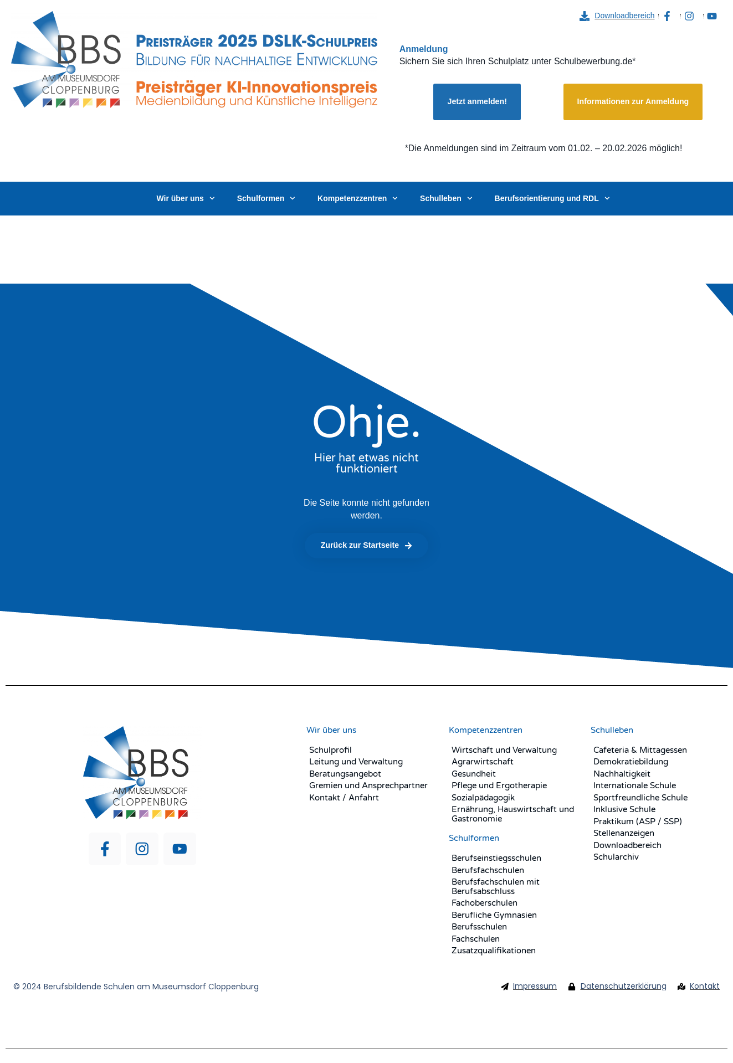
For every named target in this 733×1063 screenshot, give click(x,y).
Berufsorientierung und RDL (552, 198)
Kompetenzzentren (357, 198)
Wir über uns (185, 198)
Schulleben (446, 198)
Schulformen (266, 198)
